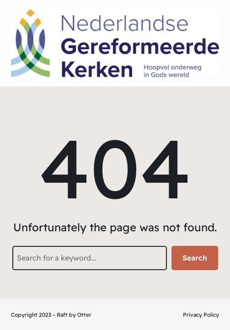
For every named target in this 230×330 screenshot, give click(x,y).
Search (194, 257)
